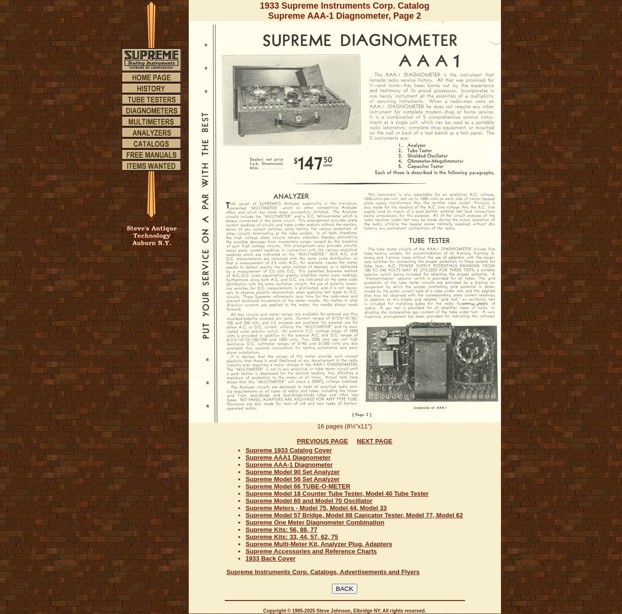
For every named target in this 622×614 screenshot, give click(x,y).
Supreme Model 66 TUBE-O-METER (297, 486)
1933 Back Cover (270, 558)
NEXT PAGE (374, 441)
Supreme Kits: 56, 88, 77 (281, 529)
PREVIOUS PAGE (322, 441)
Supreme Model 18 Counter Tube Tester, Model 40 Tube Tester (336, 493)
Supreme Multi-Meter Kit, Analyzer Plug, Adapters (318, 544)
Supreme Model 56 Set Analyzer (292, 479)
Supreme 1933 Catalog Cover (288, 450)
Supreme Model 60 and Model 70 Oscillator (308, 500)
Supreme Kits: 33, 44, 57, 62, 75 (291, 536)
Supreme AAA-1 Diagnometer (289, 464)
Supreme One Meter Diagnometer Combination (314, 522)
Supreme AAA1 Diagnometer (287, 457)
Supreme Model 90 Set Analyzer (292, 472)
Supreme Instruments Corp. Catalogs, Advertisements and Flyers (323, 572)
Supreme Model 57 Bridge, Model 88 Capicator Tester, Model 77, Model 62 (354, 515)
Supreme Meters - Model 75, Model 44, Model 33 (316, 508)
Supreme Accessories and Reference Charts (311, 551)
